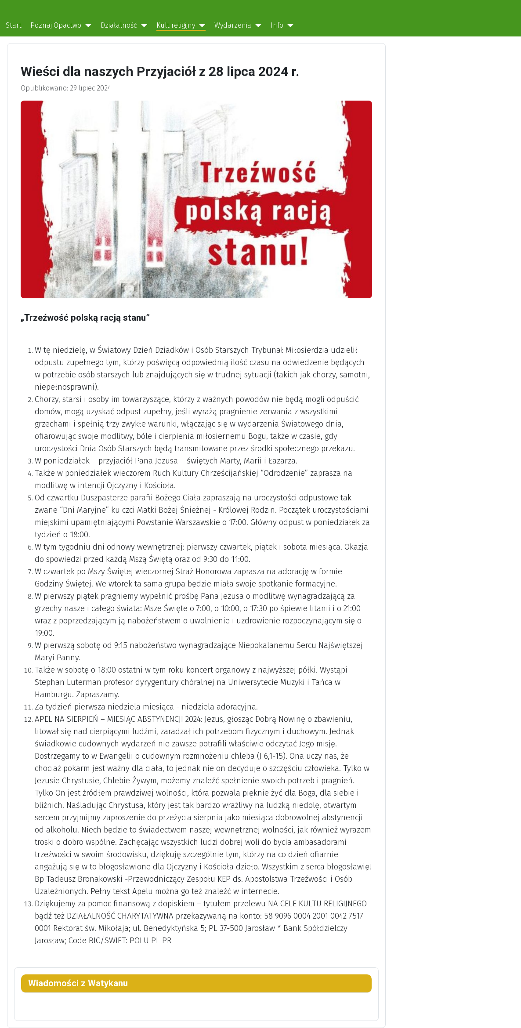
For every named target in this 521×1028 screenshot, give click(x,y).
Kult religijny (175, 25)
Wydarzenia (232, 25)
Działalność (119, 25)
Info (277, 25)
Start (14, 25)
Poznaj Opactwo (55, 25)
